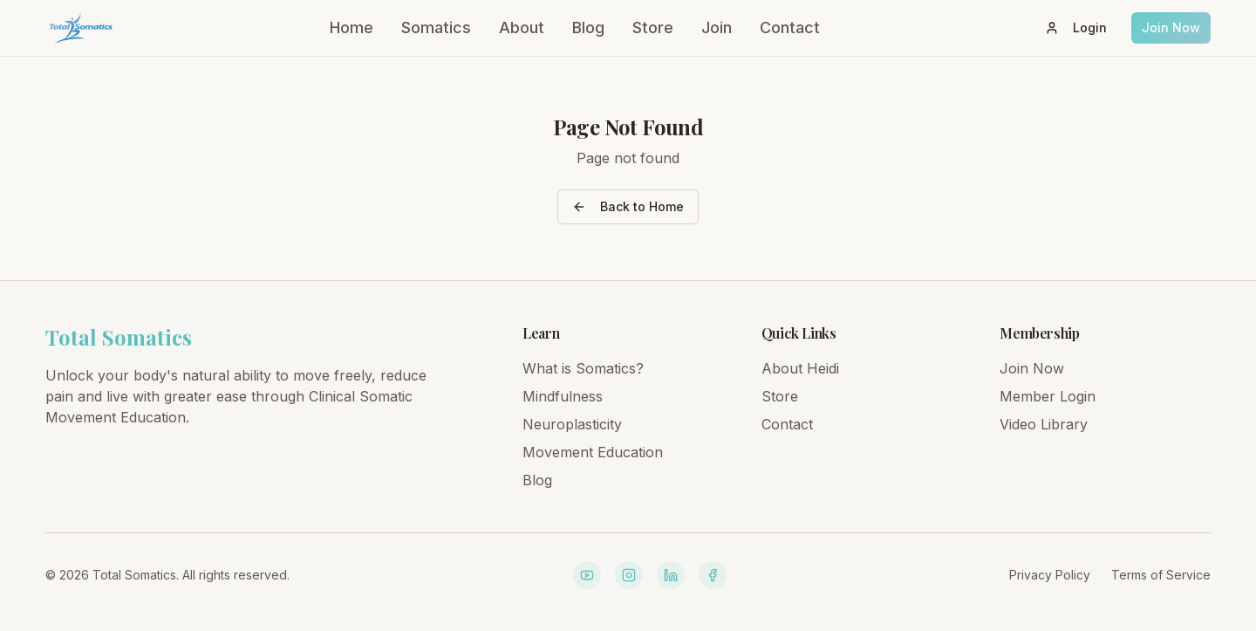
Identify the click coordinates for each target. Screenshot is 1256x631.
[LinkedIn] (671, 575)
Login (1076, 27)
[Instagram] (629, 575)
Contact (790, 27)
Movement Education (592, 452)
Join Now (1171, 27)
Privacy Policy (1049, 574)
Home (351, 27)
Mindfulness (562, 396)
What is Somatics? (583, 368)
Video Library (1044, 424)
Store (652, 27)
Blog (588, 27)
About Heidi (800, 368)
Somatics (436, 27)
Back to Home (628, 206)
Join (716, 27)
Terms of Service (1161, 574)
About (521, 27)
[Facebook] (713, 575)
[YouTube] (587, 575)
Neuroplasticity (572, 424)
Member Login (1048, 396)
